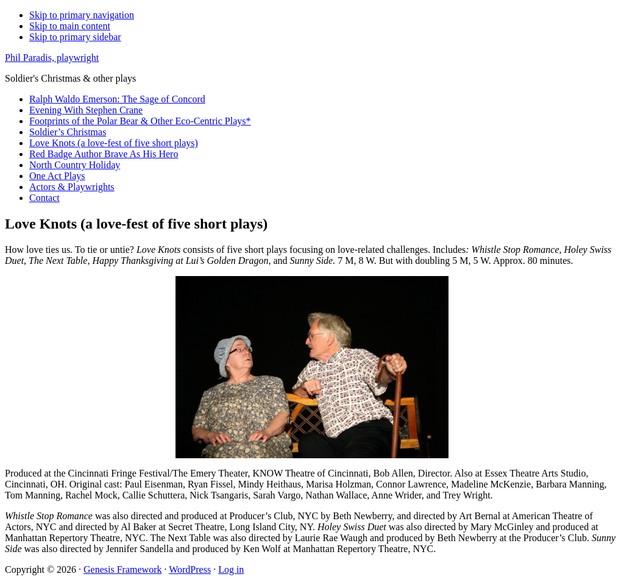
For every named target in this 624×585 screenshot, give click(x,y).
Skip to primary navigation (81, 15)
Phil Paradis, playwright (52, 57)
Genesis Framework (122, 569)
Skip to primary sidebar (75, 37)
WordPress (190, 569)
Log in (231, 569)
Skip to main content (69, 26)
